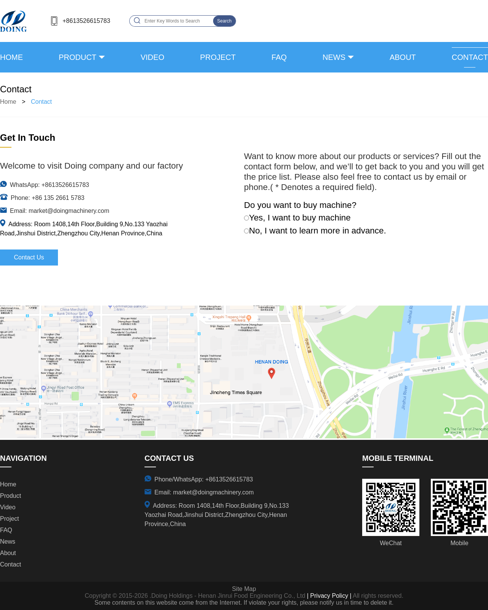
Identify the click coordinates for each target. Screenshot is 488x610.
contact (470, 57)
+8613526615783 (86, 21)
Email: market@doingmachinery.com (59, 211)
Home (11, 57)
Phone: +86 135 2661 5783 (48, 198)
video (152, 57)
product (77, 57)
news (334, 57)
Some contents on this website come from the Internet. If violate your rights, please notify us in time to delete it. (244, 602)
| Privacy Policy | (328, 595)
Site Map (244, 589)
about (403, 57)
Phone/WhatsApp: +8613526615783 (203, 479)
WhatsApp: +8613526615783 (49, 185)
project (218, 57)
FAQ (279, 57)
